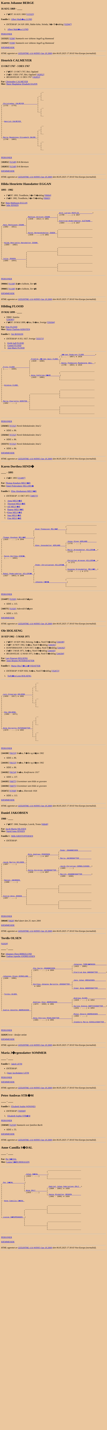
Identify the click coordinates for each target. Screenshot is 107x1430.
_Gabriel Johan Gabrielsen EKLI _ (64, 1270)
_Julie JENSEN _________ (14, 280)
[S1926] (12, 644)
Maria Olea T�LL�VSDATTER (25, 710)
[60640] (44, 881)
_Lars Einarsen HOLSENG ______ (17, 741)
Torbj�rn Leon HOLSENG (19, 720)
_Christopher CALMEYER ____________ (19, 106)
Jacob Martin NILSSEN (16, 886)
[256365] (10, 344)
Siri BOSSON (17, 359)
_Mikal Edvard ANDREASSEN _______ (89, 1093)
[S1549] (12, 174)
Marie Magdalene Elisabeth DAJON (21, 84)
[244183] (51, 695)
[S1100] (11, 308)
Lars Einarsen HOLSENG (17, 703)
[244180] (60, 686)
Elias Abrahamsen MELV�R (24, 527)
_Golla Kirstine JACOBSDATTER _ (42, 931)
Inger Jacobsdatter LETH (18, 1154)
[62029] (4, 1013)
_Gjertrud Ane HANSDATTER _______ (89, 1043)
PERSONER (6, 34)
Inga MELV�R (14, 551)
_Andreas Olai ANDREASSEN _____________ (52, 1079)
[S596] (12, 38)
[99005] (46, 210)
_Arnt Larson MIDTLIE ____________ (75, 225)
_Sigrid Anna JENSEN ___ (14, 962)
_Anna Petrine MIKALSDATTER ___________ (52, 1098)
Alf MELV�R (13, 542)
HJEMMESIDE (8, 47)
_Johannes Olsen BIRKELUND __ (16, 1047)
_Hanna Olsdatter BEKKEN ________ (64, 1280)
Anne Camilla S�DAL (14, 1287)
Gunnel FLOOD (14, 370)
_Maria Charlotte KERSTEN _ (15, 434)
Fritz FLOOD (11, 352)
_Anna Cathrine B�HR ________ (45, 403)
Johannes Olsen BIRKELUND (19, 1023)
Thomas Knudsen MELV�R (18, 519)
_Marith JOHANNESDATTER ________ (75, 936)
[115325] (30, 14)
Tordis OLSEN (11, 1069)
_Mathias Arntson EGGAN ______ (42, 230)
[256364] (51, 347)
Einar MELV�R (14, 548)
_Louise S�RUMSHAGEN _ (13, 1306)
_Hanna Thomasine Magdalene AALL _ (77, 388)
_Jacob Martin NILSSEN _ (14, 922)
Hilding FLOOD (11, 415)
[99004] (47, 208)
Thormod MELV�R (16, 539)
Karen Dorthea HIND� (15, 596)
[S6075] (12, 838)
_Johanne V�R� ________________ (51, 625)
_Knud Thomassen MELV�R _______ (50, 565)
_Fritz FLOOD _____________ (15, 393)
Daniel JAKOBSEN (12, 943)
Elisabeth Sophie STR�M (18, 1197)
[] (5, 38)
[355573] (40, 363)
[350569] (22, 1192)
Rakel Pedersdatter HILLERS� (20, 522)
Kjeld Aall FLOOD (15, 368)
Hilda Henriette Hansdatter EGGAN (21, 261)
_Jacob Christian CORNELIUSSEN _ (75, 926)
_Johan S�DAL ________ (36, 1256)
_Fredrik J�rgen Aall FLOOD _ (45, 384)
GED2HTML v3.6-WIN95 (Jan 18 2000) (35, 53)
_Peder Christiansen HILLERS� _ (50, 606)
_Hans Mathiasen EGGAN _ (14, 240)
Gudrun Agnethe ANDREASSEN (20, 1025)
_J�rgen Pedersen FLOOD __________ (78, 379)
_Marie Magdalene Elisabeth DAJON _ (19, 147)
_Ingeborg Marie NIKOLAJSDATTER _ (89, 1102)
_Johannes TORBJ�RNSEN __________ (90, 1033)
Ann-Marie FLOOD (15, 372)
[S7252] (12, 462)
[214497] (21, 514)
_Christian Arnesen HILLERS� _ (82, 601)
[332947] (68, 24)
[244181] (52, 689)
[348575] (34, 532)
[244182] (61, 692)
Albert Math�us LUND (21, 19)
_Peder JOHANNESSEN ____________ (75, 907)
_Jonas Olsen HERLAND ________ (81, 580)
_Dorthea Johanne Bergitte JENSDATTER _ (52, 1057)
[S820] (11, 990)
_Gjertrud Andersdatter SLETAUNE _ (75, 235)
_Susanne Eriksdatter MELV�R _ (82, 611)
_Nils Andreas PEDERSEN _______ (42, 912)
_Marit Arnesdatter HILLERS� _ (82, 589)
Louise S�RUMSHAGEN (18, 1243)
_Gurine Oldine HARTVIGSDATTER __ (89, 1083)
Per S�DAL (11, 1240)
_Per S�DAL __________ (13, 1265)
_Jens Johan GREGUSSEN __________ (89, 1052)
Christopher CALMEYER (17, 81)
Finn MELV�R (14, 554)
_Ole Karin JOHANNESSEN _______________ (52, 1038)
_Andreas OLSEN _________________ (89, 1074)
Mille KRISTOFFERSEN (22, 893)
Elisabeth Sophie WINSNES (23, 1187)
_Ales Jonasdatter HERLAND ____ (49, 584)
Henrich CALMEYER (13, 127)
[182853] (36, 77)
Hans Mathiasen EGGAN (16, 215)
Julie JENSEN (12, 217)
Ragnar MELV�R (15, 545)
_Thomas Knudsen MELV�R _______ (18, 575)
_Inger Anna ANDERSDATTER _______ (89, 1062)
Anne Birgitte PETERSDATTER (20, 705)
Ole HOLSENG (10, 763)
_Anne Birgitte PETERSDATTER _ (17, 782)
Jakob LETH (16, 1145)
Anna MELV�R (14, 536)
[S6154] (12, 829)
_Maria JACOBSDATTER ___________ (75, 917)
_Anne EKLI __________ (36, 1275)
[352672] (55, 715)
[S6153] (12, 810)
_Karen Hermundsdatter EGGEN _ (42, 249)
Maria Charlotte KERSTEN (18, 354)
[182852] (40, 74)
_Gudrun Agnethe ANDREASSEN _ (16, 1088)
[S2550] (12, 1206)
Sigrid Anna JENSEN (15, 888)
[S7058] (12, 848)
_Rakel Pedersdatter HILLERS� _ (18, 615)
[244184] (60, 698)
